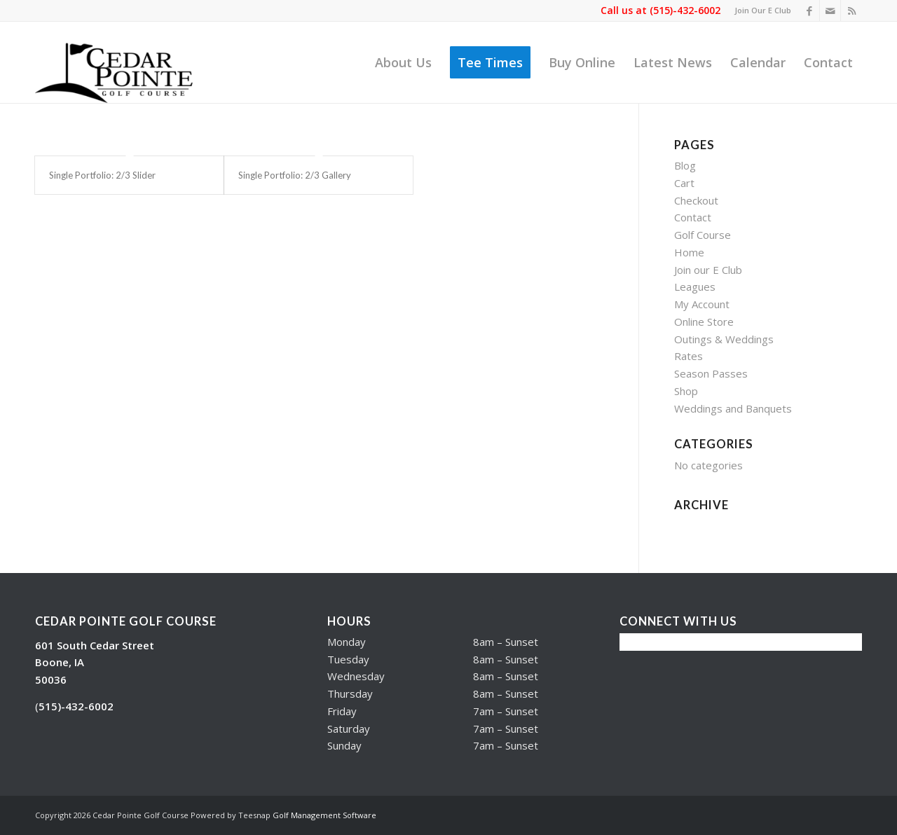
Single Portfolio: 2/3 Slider (102, 175)
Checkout (696, 200)
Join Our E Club (762, 10)
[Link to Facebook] (809, 10)
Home (689, 252)
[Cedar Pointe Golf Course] (122, 62)
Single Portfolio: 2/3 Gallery (294, 175)
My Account (702, 304)
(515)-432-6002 (685, 10)
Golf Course (702, 235)
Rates (688, 356)
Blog (685, 165)
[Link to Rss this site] (851, 10)
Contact (692, 217)
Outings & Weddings (724, 339)
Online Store (704, 322)
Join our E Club (708, 270)
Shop (686, 391)
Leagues (694, 287)
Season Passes (711, 373)
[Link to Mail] (830, 10)
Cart (684, 183)
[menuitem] (759, 10)
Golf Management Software (324, 815)
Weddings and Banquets (733, 408)
